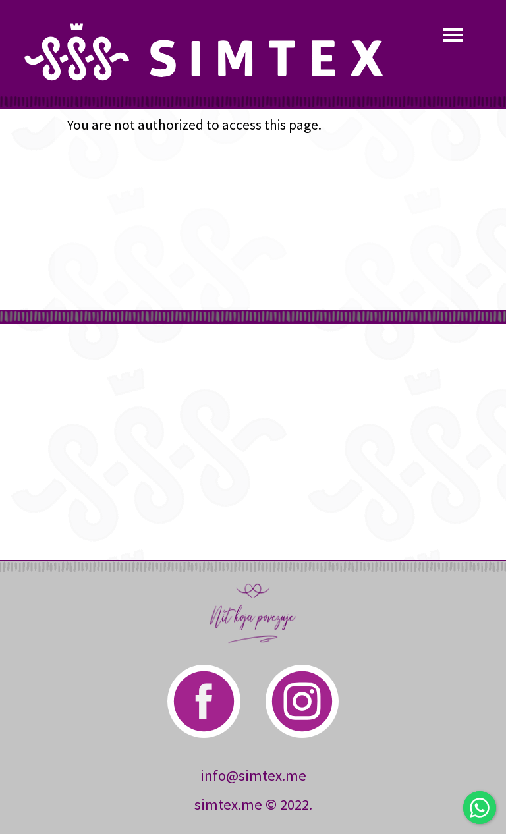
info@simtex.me (253, 775)
